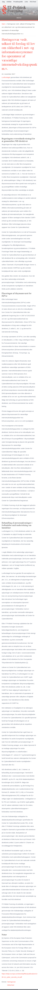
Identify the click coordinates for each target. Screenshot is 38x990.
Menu (19, 18)
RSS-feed (33, 2)
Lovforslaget (6, 77)
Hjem (3, 24)
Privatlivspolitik (18, 2)
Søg (3, 2)
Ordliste (9, 2)
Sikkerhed (10, 985)
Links (26, 2)
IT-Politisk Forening (16, 9)
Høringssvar (11, 982)
